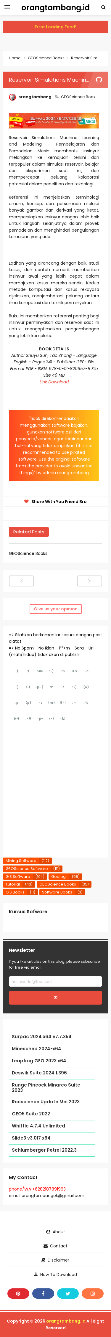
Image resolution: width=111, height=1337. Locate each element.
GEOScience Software (27, 868)
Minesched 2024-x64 (36, 1049)
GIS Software (18, 876)
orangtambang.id (66, 1321)
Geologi (59, 876)
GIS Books (15, 892)
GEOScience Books (80, 97)
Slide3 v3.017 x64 (31, 1138)
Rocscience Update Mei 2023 (46, 1102)
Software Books (57, 892)
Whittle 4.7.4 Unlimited (38, 1126)
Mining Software (21, 860)
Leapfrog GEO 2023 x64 (39, 1061)
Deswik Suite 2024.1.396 (39, 1073)
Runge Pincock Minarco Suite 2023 (46, 1087)
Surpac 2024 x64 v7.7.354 (42, 1037)
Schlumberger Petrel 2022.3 (44, 1150)
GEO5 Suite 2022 (31, 1114)
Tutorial (13, 884)
